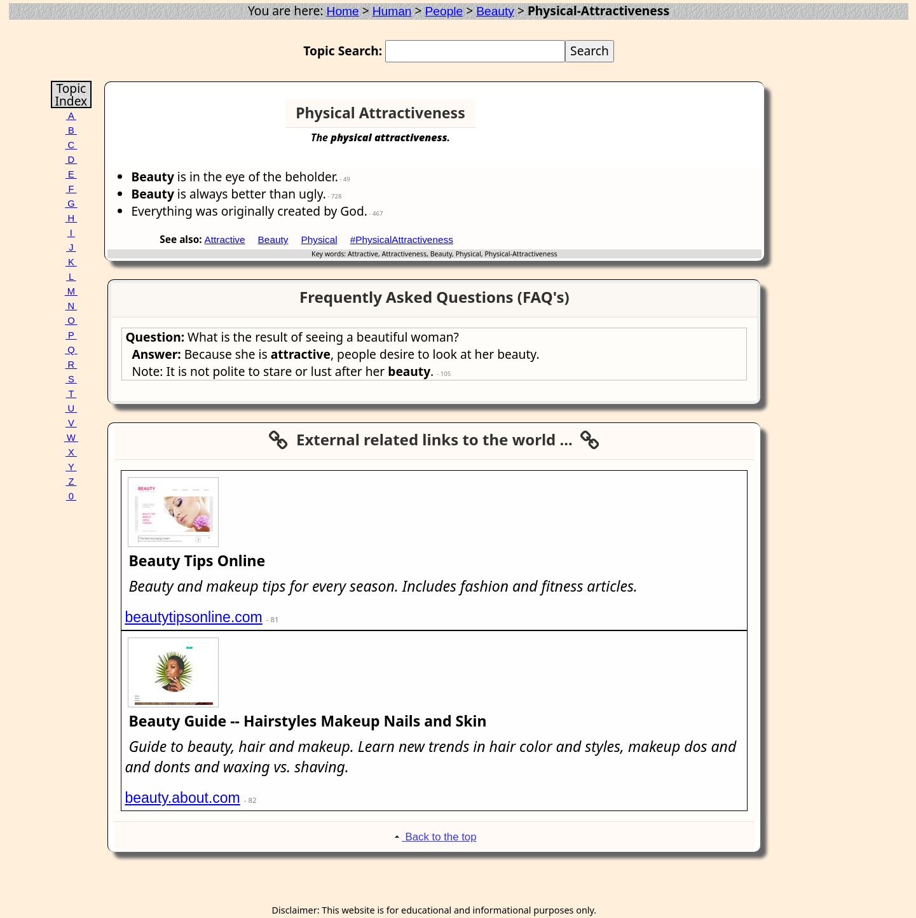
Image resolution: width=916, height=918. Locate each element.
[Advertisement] (712, 118)
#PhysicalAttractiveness (401, 239)
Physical (319, 239)
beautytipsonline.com (193, 617)
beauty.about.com (182, 797)
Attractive (225, 239)
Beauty (495, 11)
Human (392, 11)
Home (343, 11)
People (444, 11)
